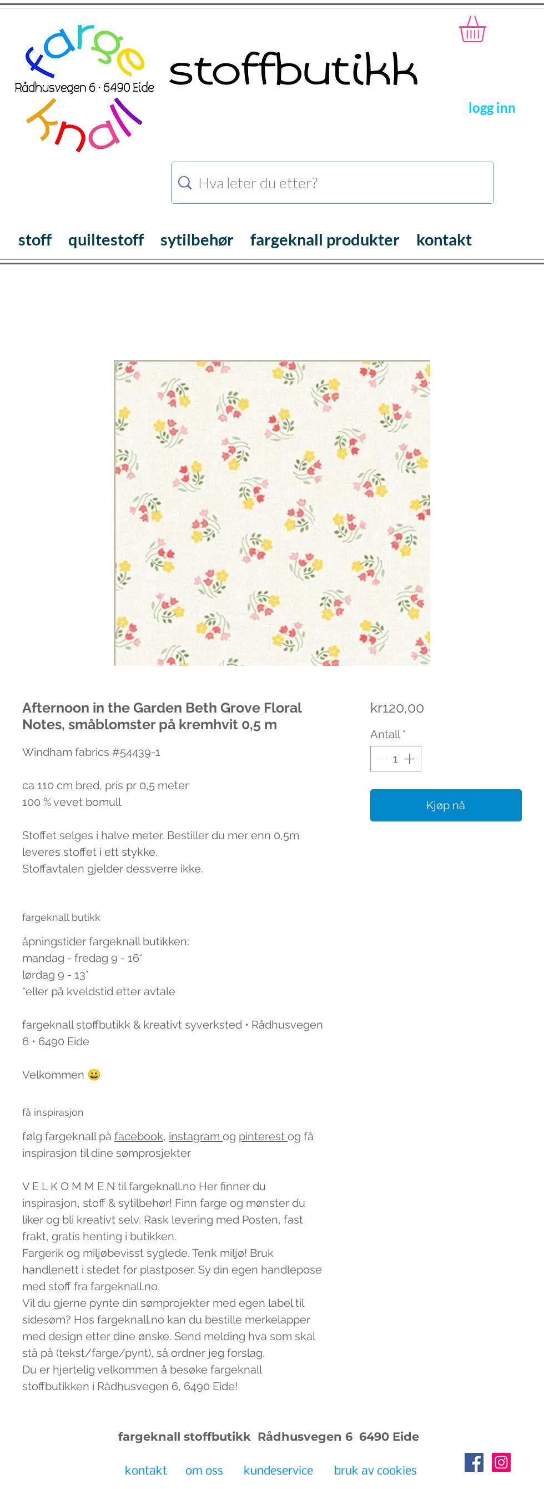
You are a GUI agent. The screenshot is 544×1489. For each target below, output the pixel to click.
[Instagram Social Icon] (501, 1462)
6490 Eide (387, 1436)
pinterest (263, 1136)
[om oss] (204, 1471)
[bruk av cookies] (375, 1471)
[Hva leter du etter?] (334, 182)
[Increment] (410, 758)
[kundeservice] (278, 1471)
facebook (138, 1136)
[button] (488, 29)
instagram (196, 1136)
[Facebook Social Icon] (474, 1462)
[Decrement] (381, 758)
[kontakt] (146, 1471)
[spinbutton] (396, 758)
